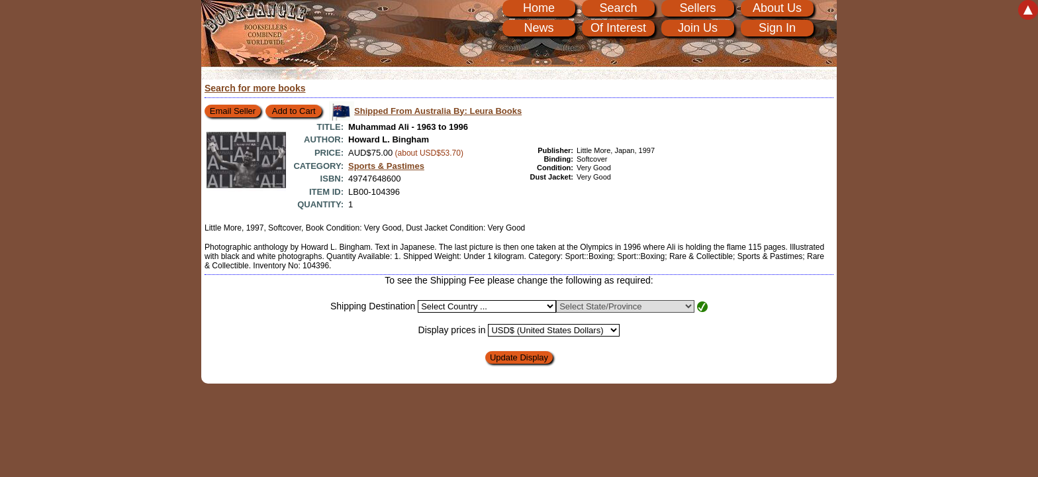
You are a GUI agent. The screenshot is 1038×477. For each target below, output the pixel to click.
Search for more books (255, 88)
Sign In (777, 27)
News (538, 27)
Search (618, 8)
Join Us (698, 27)
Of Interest (618, 27)
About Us (777, 8)
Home (539, 8)
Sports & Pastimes (386, 166)
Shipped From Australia (438, 111)
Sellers (697, 8)
